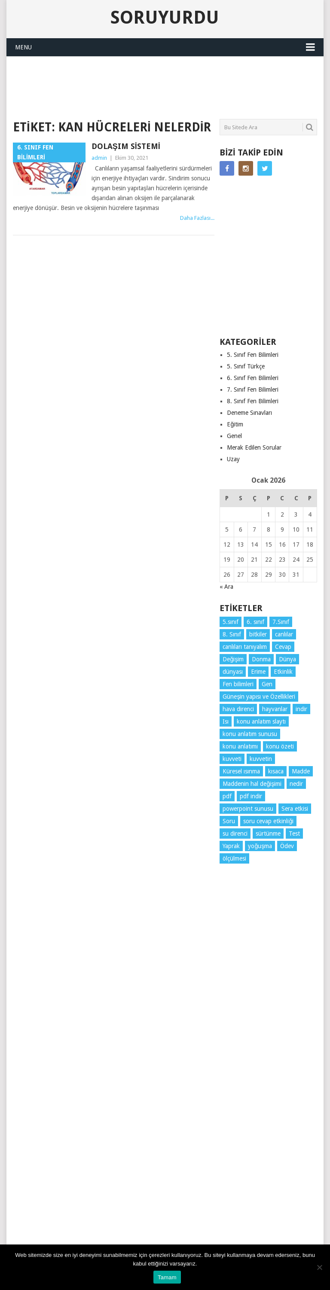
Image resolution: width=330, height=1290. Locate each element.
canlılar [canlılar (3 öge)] (284, 634)
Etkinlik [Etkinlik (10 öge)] (283, 671)
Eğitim (235, 424)
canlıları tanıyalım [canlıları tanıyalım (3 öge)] (245, 646)
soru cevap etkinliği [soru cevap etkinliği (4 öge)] (268, 821)
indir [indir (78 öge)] (301, 709)
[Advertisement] (169, 86)
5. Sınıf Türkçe (246, 366)
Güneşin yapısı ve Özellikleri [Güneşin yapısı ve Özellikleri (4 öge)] (259, 696)
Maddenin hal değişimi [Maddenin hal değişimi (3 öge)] (252, 783)
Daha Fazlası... (197, 218)
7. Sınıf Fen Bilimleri (252, 389)
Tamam (167, 1277)
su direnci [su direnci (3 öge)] (235, 833)
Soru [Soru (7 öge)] (229, 821)
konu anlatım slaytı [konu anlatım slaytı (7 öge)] (261, 721)
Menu (23, 47)
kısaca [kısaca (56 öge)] (276, 771)
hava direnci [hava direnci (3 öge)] (238, 709)
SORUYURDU (286, 75)
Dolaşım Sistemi (126, 146)
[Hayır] (319, 1267)
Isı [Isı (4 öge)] (226, 721)
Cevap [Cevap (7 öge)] (283, 646)
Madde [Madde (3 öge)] (301, 771)
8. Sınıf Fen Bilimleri (252, 401)
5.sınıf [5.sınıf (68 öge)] (230, 621)
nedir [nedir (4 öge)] (296, 783)
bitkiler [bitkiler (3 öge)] (258, 634)
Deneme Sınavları (249, 412)
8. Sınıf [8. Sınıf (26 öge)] (232, 634)
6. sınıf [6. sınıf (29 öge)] (255, 621)
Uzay (233, 459)
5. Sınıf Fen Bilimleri (252, 354)
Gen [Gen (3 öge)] (267, 684)
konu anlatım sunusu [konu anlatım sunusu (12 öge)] (250, 733)
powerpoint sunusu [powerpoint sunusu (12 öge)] (248, 808)
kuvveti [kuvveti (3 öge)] (232, 758)
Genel (234, 435)
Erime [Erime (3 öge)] (258, 671)
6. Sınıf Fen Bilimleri (252, 377)
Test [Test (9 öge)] (294, 833)
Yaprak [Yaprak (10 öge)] (231, 846)
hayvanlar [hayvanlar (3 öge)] (274, 709)
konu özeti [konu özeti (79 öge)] (280, 746)
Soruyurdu (164, 18)
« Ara (226, 586)
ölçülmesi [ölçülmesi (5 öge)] (234, 858)
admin (99, 158)
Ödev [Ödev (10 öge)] (287, 846)
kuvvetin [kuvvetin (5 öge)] (261, 758)
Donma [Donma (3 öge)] (261, 659)
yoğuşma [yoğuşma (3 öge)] (260, 846)
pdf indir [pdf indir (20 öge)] (251, 796)
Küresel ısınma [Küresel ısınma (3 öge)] (241, 771)
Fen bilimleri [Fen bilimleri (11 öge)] (238, 684)
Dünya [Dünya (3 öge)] (287, 659)
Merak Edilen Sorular (254, 447)
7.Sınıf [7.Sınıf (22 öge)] (280, 621)
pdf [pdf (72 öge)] (227, 796)
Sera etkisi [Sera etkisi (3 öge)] (294, 808)
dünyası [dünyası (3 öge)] (233, 671)
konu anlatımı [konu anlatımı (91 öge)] (240, 746)
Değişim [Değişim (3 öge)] (233, 659)
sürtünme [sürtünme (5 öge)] (268, 833)
